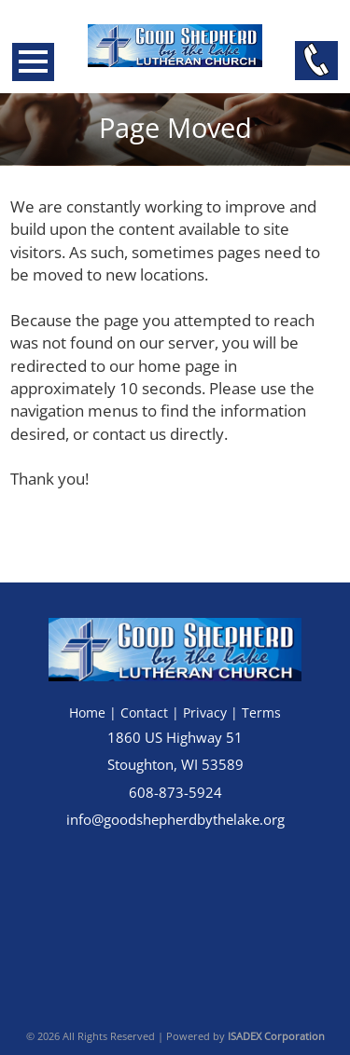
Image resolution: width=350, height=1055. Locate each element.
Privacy (205, 712)
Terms (261, 712)
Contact (144, 712)
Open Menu (33, 62)
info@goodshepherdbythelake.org (175, 819)
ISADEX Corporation (276, 1036)
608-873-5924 (175, 792)
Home (87, 712)
